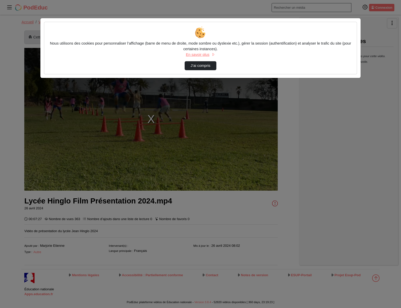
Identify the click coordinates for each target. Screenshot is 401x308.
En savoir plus (200, 54)
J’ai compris (200, 66)
